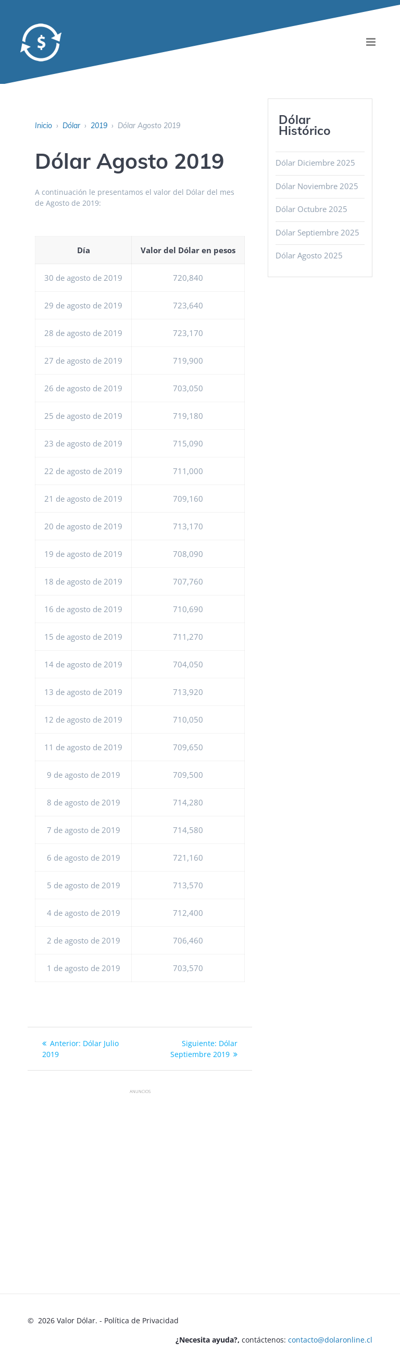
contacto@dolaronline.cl (330, 1340)
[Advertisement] (213, 1173)
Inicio (43, 125)
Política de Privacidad (141, 1320)
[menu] (371, 42)
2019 (99, 125)
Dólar (71, 125)
